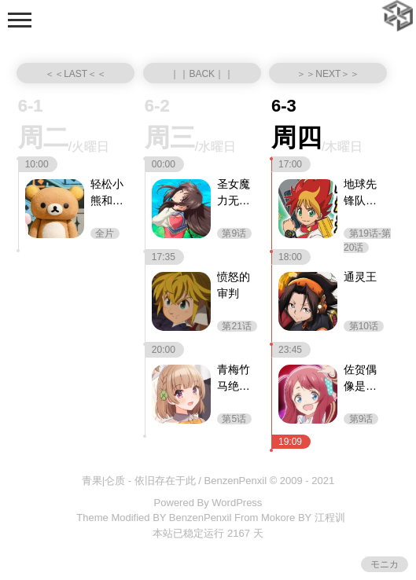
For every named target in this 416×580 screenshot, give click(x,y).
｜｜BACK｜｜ (202, 73)
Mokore (278, 517)
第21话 (237, 326)
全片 (105, 233)
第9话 (234, 233)
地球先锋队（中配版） (360, 193)
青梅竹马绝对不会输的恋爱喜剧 (233, 379)
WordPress (237, 502)
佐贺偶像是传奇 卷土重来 (362, 379)
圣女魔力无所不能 (233, 193)
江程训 (330, 517)
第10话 (364, 326)
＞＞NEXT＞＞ (327, 73)
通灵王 (360, 276)
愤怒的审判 (233, 284)
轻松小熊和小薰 (106, 193)
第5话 (234, 418)
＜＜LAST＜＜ (75, 73)
